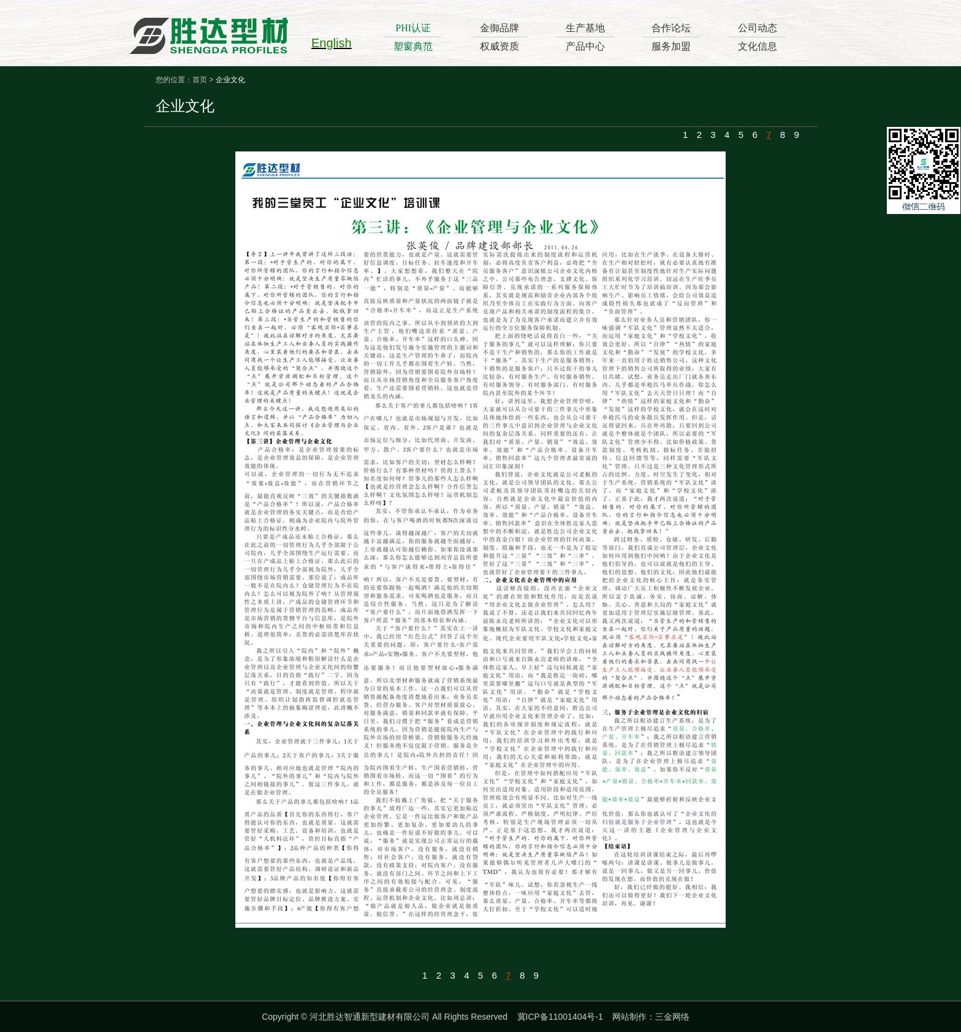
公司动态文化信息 (757, 37)
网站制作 (629, 1017)
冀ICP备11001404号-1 (560, 1017)
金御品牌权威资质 (499, 37)
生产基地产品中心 (585, 37)
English (331, 43)
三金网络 (672, 1017)
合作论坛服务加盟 (671, 37)
